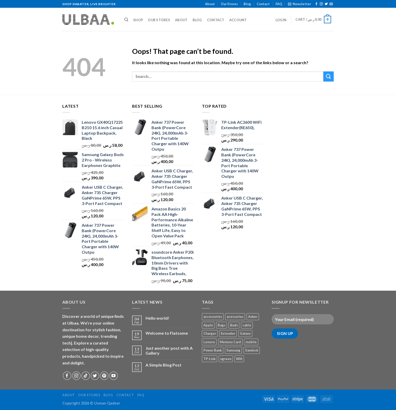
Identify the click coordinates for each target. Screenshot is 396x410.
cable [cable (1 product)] (246, 325)
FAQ (279, 4)
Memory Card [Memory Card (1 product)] (230, 342)
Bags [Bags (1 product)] (221, 325)
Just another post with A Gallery (169, 350)
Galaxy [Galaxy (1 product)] (245, 333)
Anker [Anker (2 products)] (252, 316)
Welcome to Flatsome (167, 333)
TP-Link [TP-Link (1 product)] (209, 359)
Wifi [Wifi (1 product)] (239, 359)
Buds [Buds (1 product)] (234, 325)
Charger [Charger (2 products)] (209, 333)
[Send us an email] (331, 4)
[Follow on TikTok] (85, 375)
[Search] (126, 19)
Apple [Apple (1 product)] (208, 325)
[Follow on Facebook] (316, 4)
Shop (138, 20)
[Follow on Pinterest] (104, 375)
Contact (263, 4)
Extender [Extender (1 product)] (228, 333)
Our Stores (229, 4)
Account (238, 20)
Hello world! (157, 318)
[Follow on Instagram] (321, 4)
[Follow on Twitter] (326, 4)
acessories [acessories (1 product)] (235, 316)
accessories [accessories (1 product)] (212, 316)
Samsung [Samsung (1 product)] (233, 350)
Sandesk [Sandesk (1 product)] (251, 350)
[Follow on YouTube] (113, 375)
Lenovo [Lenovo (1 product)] (209, 342)
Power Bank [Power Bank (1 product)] (212, 350)
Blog (247, 4)
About (210, 4)
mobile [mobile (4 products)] (251, 342)
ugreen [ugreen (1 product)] (225, 359)
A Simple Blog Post (163, 364)
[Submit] (328, 76)
